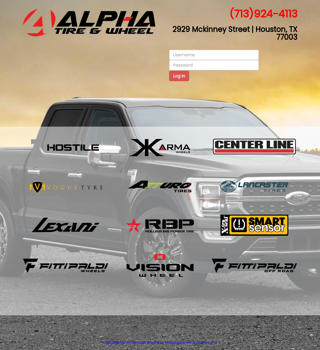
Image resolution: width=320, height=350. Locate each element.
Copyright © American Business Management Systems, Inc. (160, 342)
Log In (179, 76)
